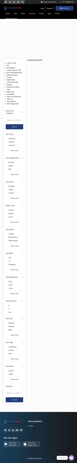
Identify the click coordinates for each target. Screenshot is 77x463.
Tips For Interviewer (11, 100)
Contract (12, 145)
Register (50, 8)
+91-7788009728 (66, 2)
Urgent (11, 374)
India (31, 426)
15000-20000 (13, 241)
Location (14, 386)
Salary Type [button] (10, 205)
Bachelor (12, 162)
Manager (12, 186)
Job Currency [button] (11, 301)
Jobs (15, 13)
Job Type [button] (9, 134)
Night (10, 330)
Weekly (11, 213)
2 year (11, 288)
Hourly (11, 217)
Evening (11, 326)
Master (11, 166)
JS (9, 261)
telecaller (10, 94)
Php (10, 258)
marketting (12, 347)
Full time (11, 142)
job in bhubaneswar (14, 72)
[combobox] (14, 120)
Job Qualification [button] (12, 158)
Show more (14, 151)
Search (14, 400)
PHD (10, 169)
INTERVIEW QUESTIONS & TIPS (14, 69)
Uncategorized (12, 104)
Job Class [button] (9, 366)
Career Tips (11, 63)
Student (11, 193)
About (23, 13)
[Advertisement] (38, 44)
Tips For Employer (14, 96)
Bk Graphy (46, 458)
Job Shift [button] (9, 318)
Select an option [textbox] (13, 120)
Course (57, 13)
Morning (11, 323)
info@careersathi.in (48, 2)
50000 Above (13, 237)
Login (42, 8)
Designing (12, 264)
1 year (10, 285)
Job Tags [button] (9, 342)
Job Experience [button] (12, 277)
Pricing (41, 13)
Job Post (64, 8)
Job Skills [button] (9, 253)
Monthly (11, 210)
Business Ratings (11, 18)
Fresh (10, 282)
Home (8, 13)
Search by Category (14, 112)
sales (10, 354)
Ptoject (9, 84)
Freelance (12, 139)
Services (32, 13)
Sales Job (10, 92)
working (11, 350)
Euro (10, 312)
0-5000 (11, 234)
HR (8, 65)
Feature (11, 371)
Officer (11, 190)
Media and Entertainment (12, 81)
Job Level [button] (9, 182)
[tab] (14, 134)
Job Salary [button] (10, 229)
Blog (49, 13)
